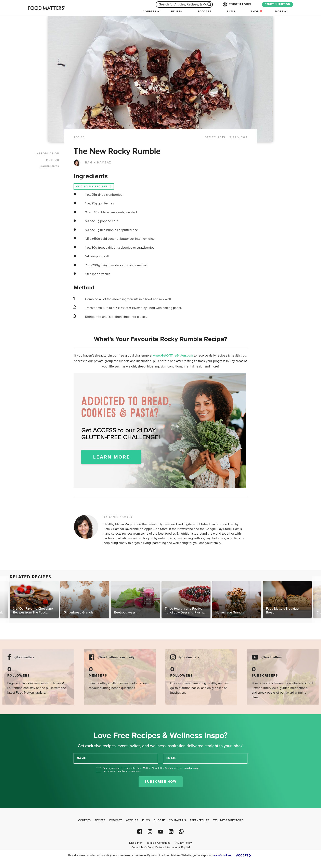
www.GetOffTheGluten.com (173, 355)
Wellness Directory (228, 820)
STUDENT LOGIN (236, 4)
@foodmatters (24, 657)
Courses (149, 11)
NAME (81, 758)
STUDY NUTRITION (277, 4)
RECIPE (79, 137)
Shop (256, 11)
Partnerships (199, 820)
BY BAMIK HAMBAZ (118, 516)
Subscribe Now (161, 782)
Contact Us (177, 820)
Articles (132, 820)
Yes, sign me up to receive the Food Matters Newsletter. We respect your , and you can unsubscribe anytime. (151, 769)
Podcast (204, 11)
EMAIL (171, 758)
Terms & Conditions (158, 842)
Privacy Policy (183, 842)
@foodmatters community (116, 657)
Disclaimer (135, 842)
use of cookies (222, 855)
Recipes (176, 11)
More (279, 11)
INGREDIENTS (49, 166)
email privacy (191, 768)
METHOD (52, 160)
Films (231, 11)
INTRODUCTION (47, 153)
